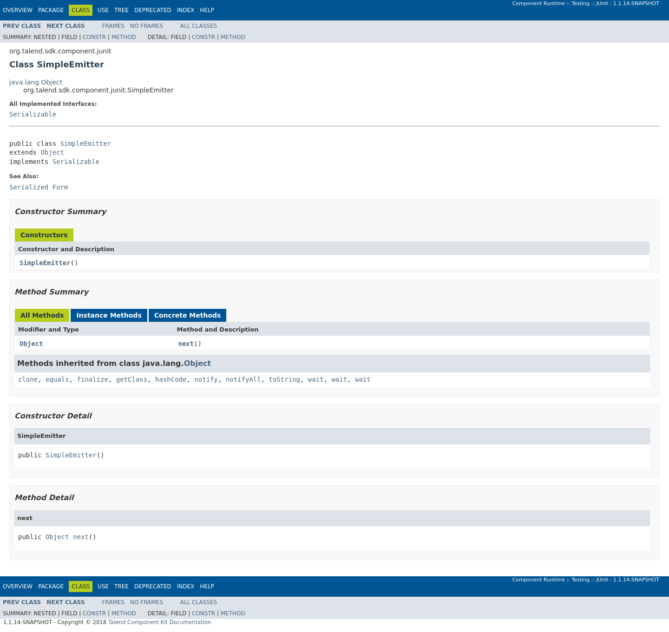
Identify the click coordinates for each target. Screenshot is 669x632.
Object (52, 152)
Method (124, 37)
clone (28, 379)
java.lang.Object (35, 82)
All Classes (198, 26)
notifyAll (243, 379)
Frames (113, 26)
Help (207, 10)
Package (51, 10)
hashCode (170, 379)
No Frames (146, 26)
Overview (18, 10)
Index (186, 10)
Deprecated (152, 10)
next (186, 343)
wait (316, 379)
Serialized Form (38, 187)
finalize (92, 379)
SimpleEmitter (86, 143)
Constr (94, 37)
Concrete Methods (187, 315)
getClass (131, 379)
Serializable (32, 114)
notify (206, 379)
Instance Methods (108, 315)
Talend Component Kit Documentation (159, 622)
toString (284, 379)
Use (103, 10)
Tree (121, 10)
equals (57, 379)
